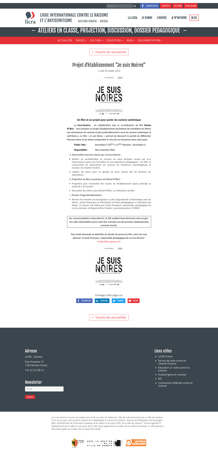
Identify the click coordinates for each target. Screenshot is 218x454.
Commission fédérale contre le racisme (175, 384)
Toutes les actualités (110, 52)
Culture (96, 40)
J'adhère (162, 18)
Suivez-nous (152, 6)
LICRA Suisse (190, 6)
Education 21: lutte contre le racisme (174, 369)
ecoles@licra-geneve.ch (109, 241)
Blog (194, 18)
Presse (81, 40)
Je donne (147, 18)
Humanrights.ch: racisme (172, 374)
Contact (166, 6)
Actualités (65, 40)
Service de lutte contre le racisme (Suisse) (172, 362)
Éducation (115, 40)
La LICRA (132, 18)
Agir (130, 40)
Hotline (178, 6)
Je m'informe (179, 18)
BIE (160, 378)
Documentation (150, 40)
